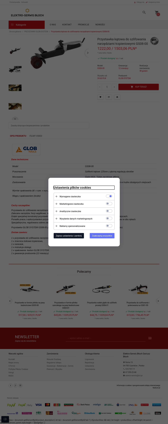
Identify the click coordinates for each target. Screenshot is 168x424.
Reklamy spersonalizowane (72, 226)
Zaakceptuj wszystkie (102, 235)
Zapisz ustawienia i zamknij (69, 235)
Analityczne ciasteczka (70, 211)
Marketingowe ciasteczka (72, 204)
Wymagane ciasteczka (70, 196)
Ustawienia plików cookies (72, 187)
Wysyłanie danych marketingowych (76, 218)
